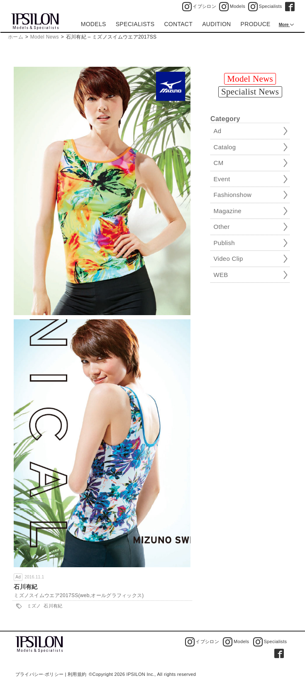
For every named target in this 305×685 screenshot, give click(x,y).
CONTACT (178, 24)
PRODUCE (256, 24)
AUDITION (216, 24)
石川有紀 (25, 586)
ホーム (15, 37)
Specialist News (250, 92)
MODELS (93, 24)
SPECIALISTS (135, 24)
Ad (18, 577)
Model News (44, 37)
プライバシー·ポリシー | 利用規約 (50, 674)
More (284, 24)
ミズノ (34, 605)
